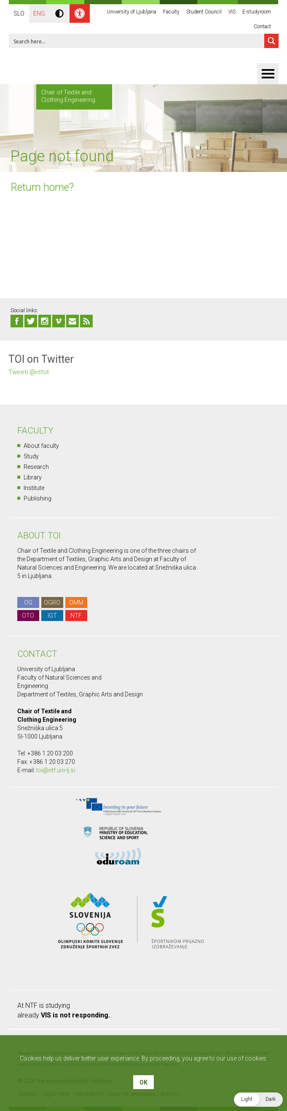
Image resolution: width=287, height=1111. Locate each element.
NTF (76, 615)
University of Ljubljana (131, 12)
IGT (52, 615)
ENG (39, 13)
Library (33, 477)
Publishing (37, 498)
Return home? (42, 187)
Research (36, 466)
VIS (232, 12)
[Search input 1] (136, 40)
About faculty (41, 445)
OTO (28, 615)
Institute (34, 488)
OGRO (52, 602)
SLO (18, 13)
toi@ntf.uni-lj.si (55, 770)
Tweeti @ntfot (28, 372)
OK (143, 1082)
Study (31, 456)
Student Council (204, 12)
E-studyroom (256, 12)
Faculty (171, 12)
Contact (262, 26)
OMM (76, 602)
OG (28, 602)
